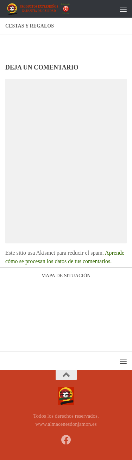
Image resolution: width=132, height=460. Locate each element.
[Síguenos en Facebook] (66, 440)
